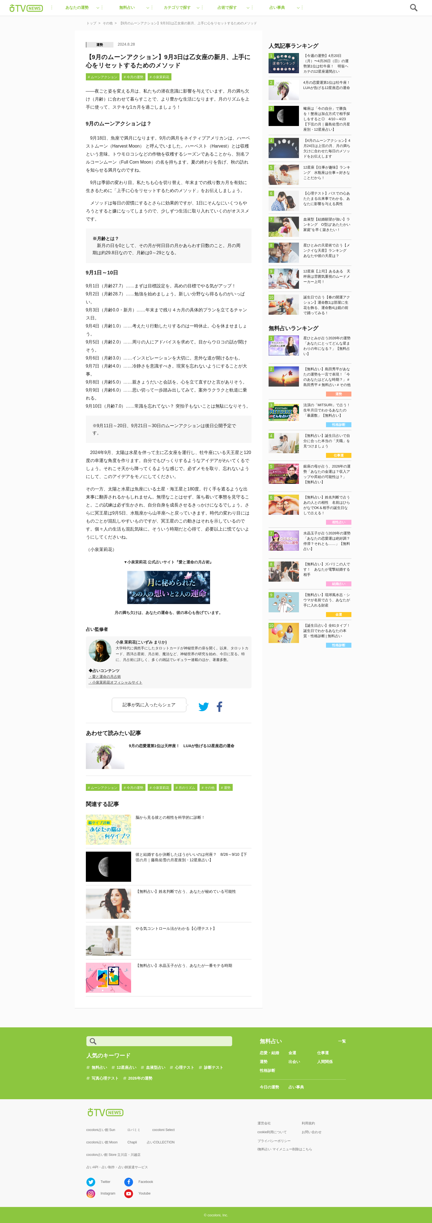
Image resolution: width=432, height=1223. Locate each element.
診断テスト (213, 1067)
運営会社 (264, 1123)
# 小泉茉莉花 (159, 77)
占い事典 (296, 1087)
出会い (294, 1061)
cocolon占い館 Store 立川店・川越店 (113, 1155)
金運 (292, 1053)
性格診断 (267, 1070)
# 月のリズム (185, 788)
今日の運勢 (269, 1087)
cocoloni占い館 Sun (100, 1130)
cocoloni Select (163, 1130)
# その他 (208, 788)
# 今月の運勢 (133, 77)
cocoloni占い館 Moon (102, 1142)
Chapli (132, 1142)
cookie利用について (272, 1132)
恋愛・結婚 (269, 1053)
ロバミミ (134, 1130)
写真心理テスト (105, 1078)
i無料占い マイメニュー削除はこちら (285, 1149)
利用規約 (308, 1123)
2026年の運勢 (140, 1078)
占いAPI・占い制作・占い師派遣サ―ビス (117, 1167)
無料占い (99, 1067)
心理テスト (184, 1067)
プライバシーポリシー (274, 1141)
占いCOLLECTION (161, 1142)
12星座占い (127, 1067)
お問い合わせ (312, 1132)
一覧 (342, 1041)
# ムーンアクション (102, 77)
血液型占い (155, 1067)
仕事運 (323, 1053)
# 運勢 (225, 788)
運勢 (100, 45)
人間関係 (325, 1061)
